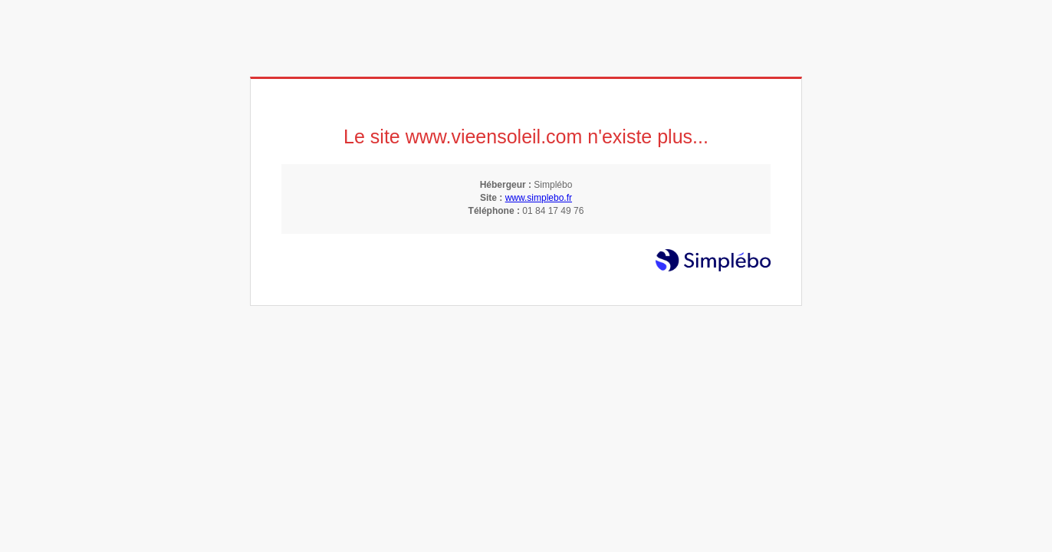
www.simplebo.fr (538, 197)
